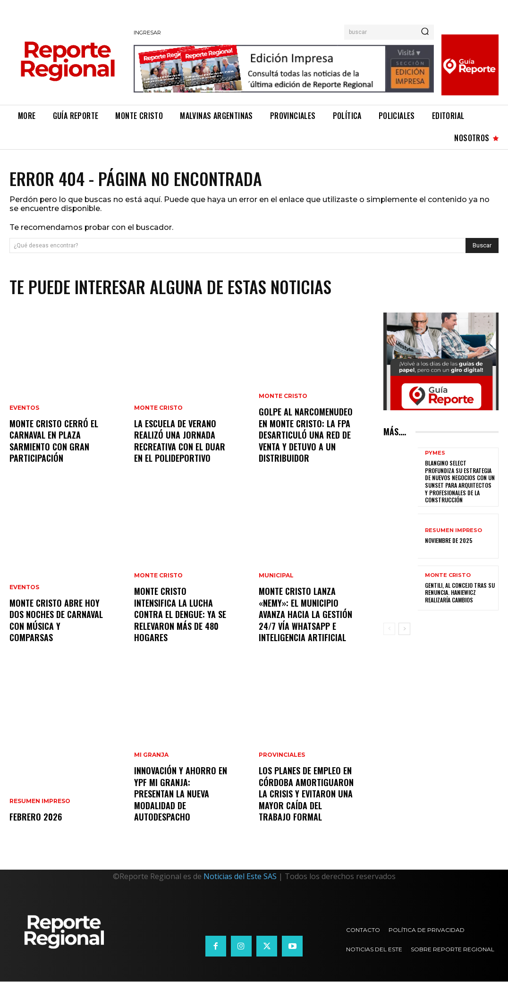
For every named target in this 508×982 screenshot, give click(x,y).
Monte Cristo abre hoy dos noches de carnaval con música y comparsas (56, 621)
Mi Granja (151, 758)
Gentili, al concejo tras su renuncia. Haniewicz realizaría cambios (460, 592)
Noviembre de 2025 (449, 541)
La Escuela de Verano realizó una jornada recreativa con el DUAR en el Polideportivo (179, 442)
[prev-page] (389, 629)
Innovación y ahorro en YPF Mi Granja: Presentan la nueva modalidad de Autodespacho (180, 795)
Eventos (24, 410)
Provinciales (282, 758)
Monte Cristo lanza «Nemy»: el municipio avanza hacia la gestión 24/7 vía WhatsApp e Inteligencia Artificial (305, 615)
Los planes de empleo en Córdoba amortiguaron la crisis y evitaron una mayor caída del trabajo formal (306, 795)
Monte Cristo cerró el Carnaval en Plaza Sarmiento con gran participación (53, 442)
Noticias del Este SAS (240, 877)
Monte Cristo (158, 410)
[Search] (425, 32)
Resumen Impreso (39, 802)
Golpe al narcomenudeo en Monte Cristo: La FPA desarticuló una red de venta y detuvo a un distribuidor (306, 436)
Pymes (435, 453)
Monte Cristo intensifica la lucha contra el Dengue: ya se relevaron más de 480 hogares (180, 615)
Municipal (276, 578)
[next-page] (404, 629)
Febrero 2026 (35, 817)
